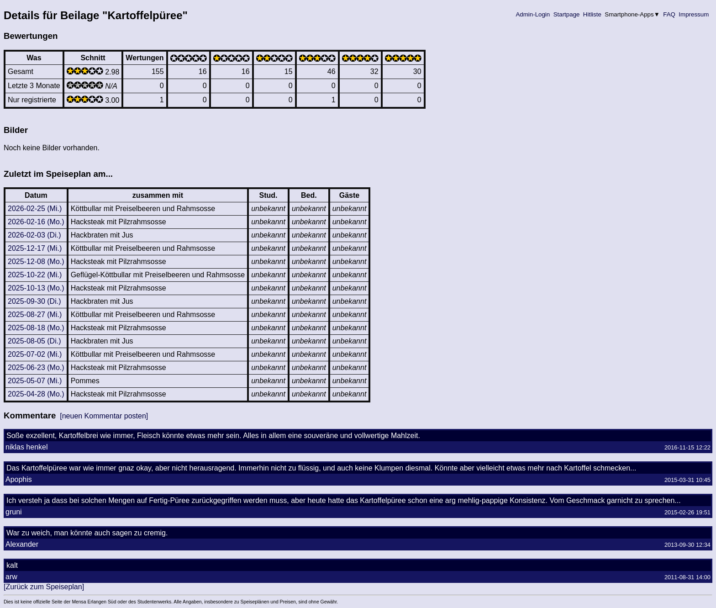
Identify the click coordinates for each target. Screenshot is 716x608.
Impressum (694, 14)
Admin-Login (533, 14)
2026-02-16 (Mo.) (36, 222)
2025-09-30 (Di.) (34, 301)
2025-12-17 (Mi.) (35, 248)
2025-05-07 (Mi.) (35, 381)
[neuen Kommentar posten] (104, 416)
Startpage (566, 14)
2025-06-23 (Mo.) (36, 367)
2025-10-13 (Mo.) (36, 288)
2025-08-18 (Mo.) (36, 328)
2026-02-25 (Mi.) (35, 208)
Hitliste (592, 14)
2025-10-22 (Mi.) (35, 275)
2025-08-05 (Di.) (34, 341)
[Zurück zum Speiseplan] (44, 587)
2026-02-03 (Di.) (34, 235)
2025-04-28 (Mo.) (36, 394)
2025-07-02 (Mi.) (35, 354)
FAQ (669, 14)
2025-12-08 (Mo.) (36, 261)
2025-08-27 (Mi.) (35, 314)
